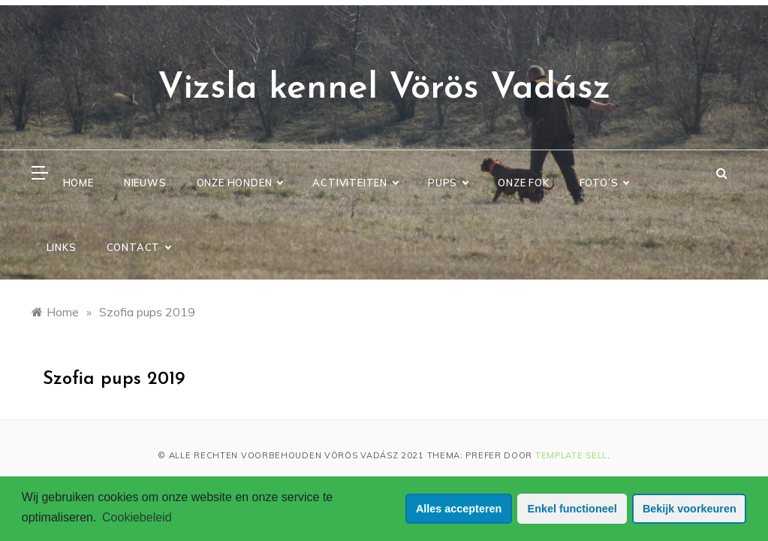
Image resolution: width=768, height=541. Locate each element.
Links (62, 247)
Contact (139, 247)
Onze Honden (240, 182)
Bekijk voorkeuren (689, 509)
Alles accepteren (458, 509)
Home (78, 183)
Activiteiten (355, 182)
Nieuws (145, 183)
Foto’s (604, 182)
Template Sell (571, 455)
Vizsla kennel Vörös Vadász (384, 89)
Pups (448, 182)
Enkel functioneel (572, 509)
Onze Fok (523, 183)
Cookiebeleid (137, 517)
